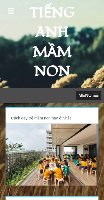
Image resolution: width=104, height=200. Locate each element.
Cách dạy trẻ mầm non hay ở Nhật (41, 118)
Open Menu (11, 11)
